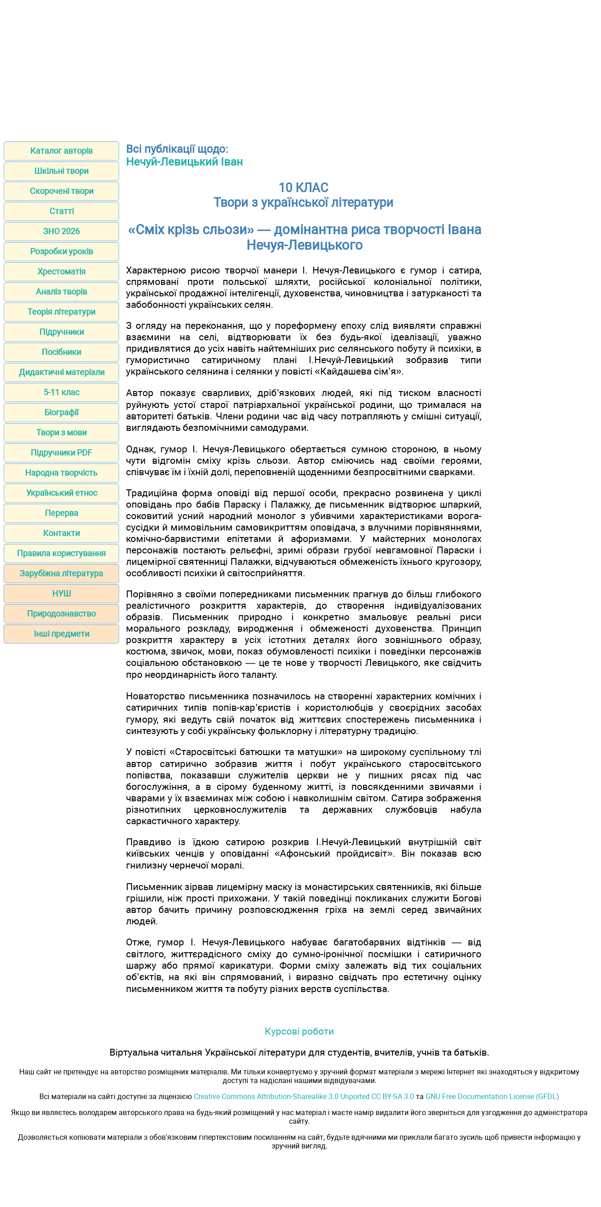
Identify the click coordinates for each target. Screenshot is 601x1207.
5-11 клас (61, 392)
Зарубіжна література (61, 573)
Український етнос (61, 493)
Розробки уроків (61, 251)
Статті (61, 211)
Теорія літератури (61, 312)
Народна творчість (61, 472)
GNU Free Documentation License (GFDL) (492, 1096)
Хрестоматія (62, 271)
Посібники (61, 352)
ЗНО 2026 (61, 231)
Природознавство (61, 613)
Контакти (61, 533)
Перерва (61, 513)
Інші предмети (61, 633)
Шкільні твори (61, 171)
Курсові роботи (299, 1031)
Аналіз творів (61, 291)
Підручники (61, 332)
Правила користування (61, 553)
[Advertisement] (300, 68)
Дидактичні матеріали (61, 372)
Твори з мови (61, 432)
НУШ (61, 593)
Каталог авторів (61, 151)
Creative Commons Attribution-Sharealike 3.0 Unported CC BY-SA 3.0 (304, 1096)
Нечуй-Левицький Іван (184, 162)
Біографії (61, 412)
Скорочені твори (61, 191)
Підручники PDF (61, 452)
